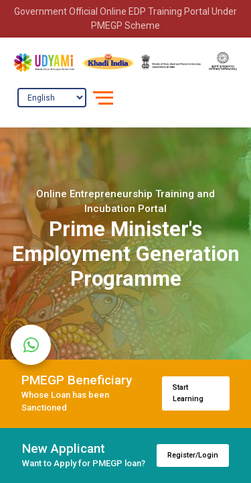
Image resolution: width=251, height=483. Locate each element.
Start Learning (188, 393)
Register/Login (192, 455)
